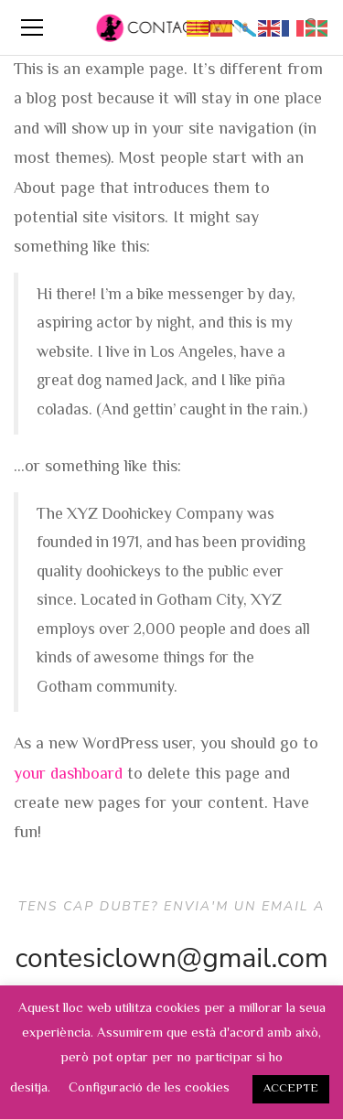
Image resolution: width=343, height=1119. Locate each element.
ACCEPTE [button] (290, 1089)
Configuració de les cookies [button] (149, 1088)
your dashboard (68, 775)
